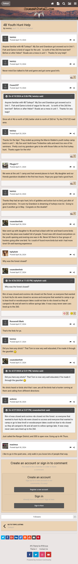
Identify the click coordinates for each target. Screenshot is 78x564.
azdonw (13, 399)
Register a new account (39, 490)
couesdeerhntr (16, 221)
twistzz (9, 28)
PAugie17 (14, 164)
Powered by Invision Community (39, 560)
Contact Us (43, 549)
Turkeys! (29, 28)
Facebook (29, 554)
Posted (18, 40)
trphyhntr (14, 252)
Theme (33, 549)
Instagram (42, 554)
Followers (37, 517)
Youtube (48, 554)
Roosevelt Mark (17, 321)
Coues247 (14, 85)
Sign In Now (38, 506)
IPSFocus (44, 546)
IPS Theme (34, 546)
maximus (14, 444)
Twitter (36, 554)
